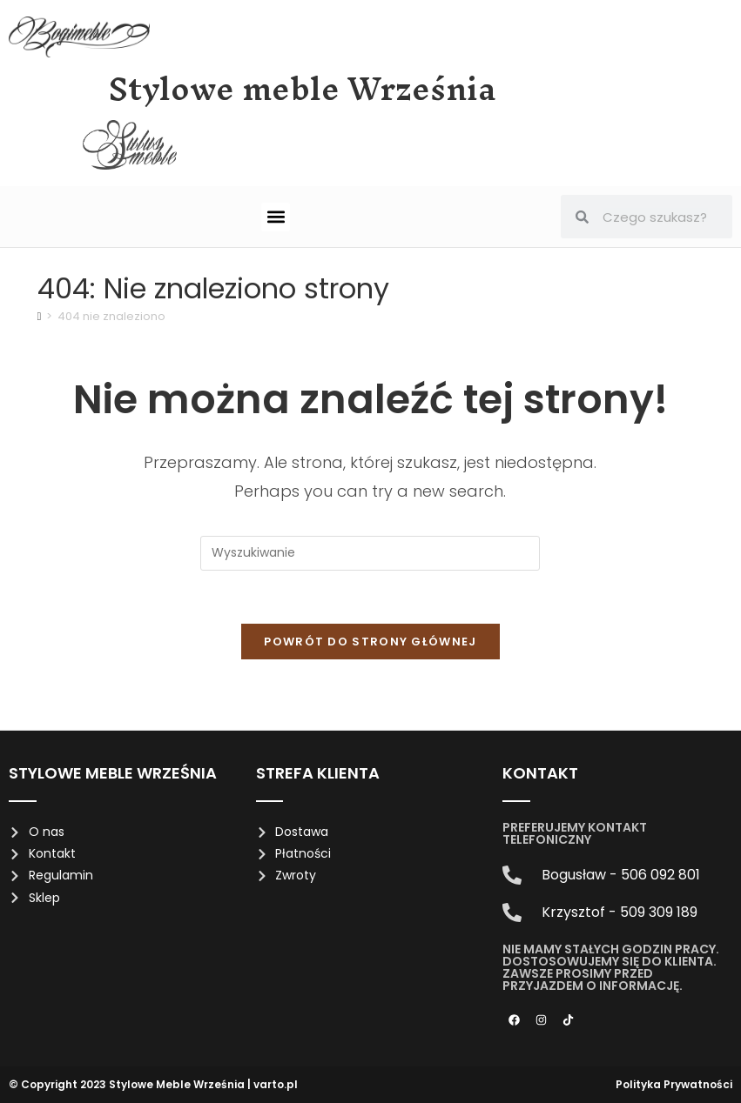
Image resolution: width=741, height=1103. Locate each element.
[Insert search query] (370, 553)
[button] (275, 217)
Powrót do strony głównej (370, 641)
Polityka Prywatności (674, 1084)
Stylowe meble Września (302, 88)
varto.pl (275, 1084)
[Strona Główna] (39, 316)
